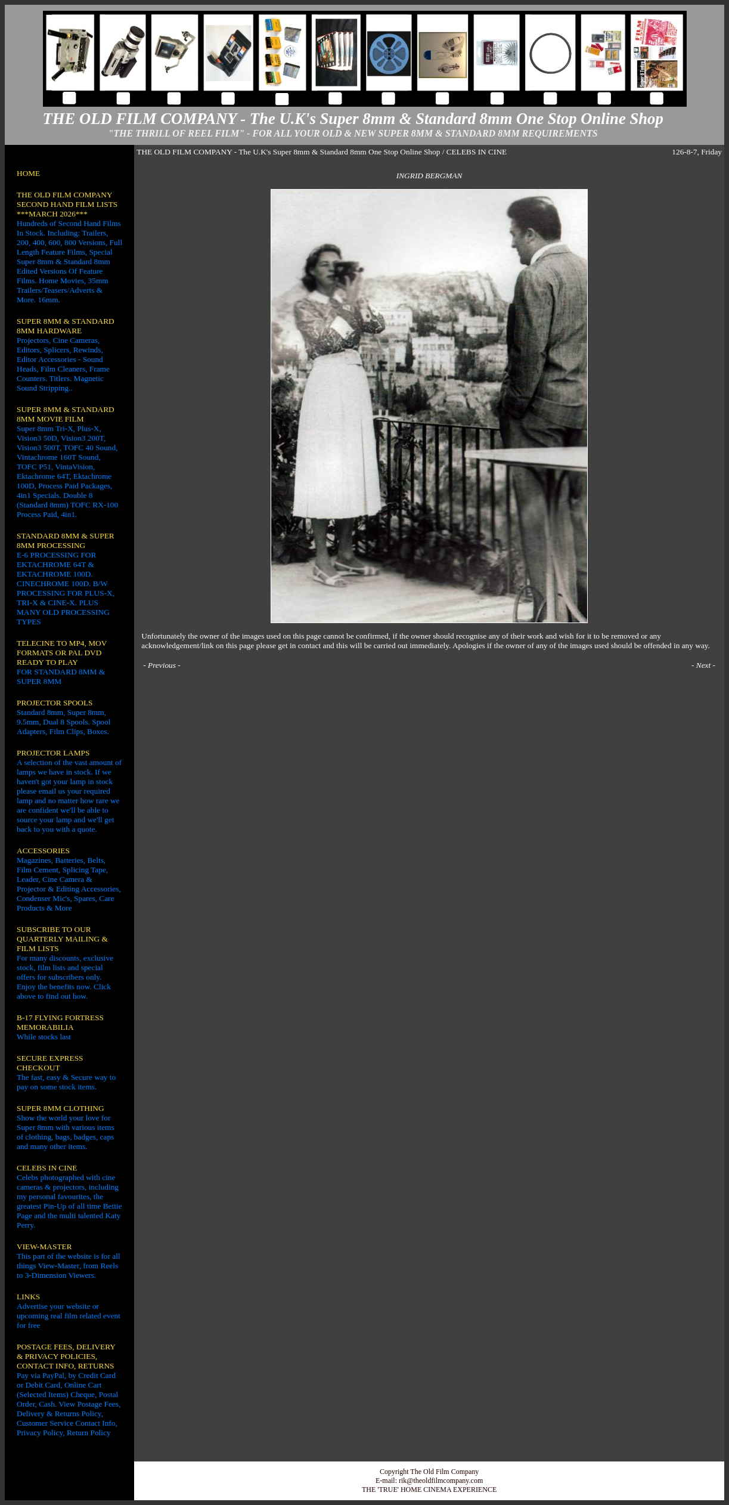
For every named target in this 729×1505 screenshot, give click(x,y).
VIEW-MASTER (44, 1246)
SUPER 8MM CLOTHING (60, 1108)
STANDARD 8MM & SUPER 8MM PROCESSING (65, 540)
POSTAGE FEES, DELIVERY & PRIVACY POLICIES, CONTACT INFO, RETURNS (66, 1356)
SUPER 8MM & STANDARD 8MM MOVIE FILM (65, 414)
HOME (28, 173)
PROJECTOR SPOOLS (55, 702)
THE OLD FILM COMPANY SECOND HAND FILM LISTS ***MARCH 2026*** (67, 204)
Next (703, 665)
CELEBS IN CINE (47, 1167)
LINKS (28, 1296)
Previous (162, 665)
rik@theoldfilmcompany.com (441, 1480)
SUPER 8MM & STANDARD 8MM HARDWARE (65, 326)
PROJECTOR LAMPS (53, 752)
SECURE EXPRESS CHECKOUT (50, 1063)
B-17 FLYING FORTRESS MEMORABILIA (60, 1022)
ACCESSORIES (43, 850)
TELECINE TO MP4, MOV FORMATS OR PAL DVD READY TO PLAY (62, 653)
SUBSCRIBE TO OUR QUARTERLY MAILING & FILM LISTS (62, 939)
